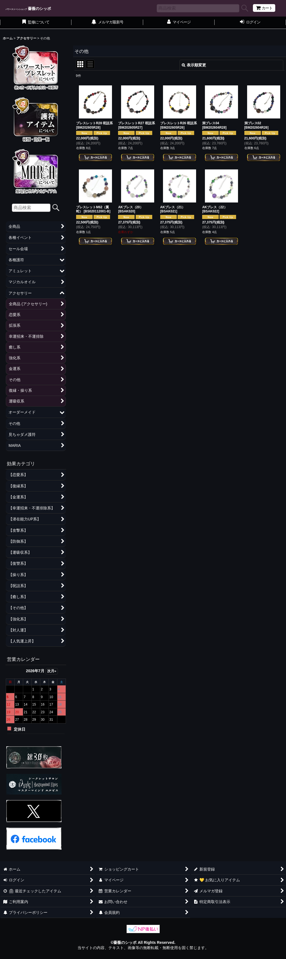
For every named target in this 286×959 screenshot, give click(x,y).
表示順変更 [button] (194, 65)
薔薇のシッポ (28, 8)
